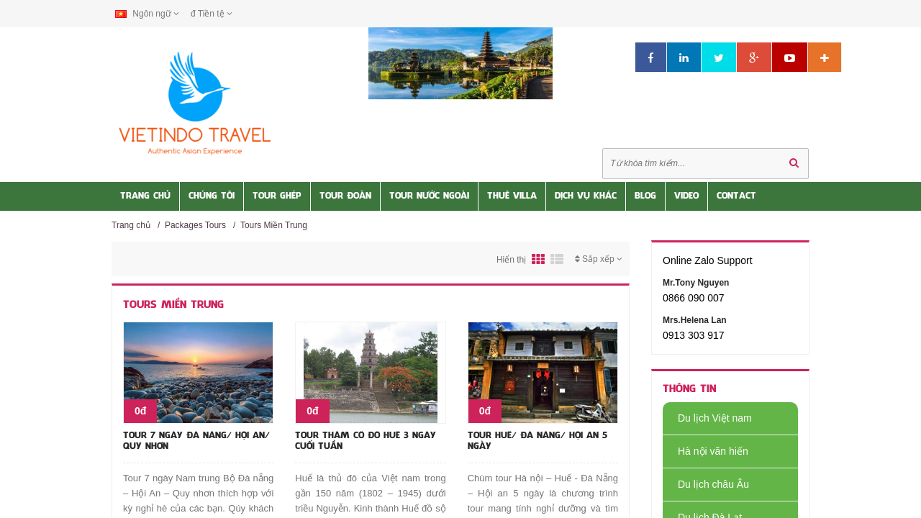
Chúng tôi (212, 196)
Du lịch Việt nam (707, 418)
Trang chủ (131, 225)
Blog (645, 196)
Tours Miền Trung (273, 225)
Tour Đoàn (345, 196)
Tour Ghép (277, 196)
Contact (736, 196)
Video (686, 196)
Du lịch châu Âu (706, 484)
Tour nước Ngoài (429, 196)
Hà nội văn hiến (705, 451)
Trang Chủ (145, 196)
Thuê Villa (512, 196)
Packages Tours (195, 225)
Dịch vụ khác (586, 196)
